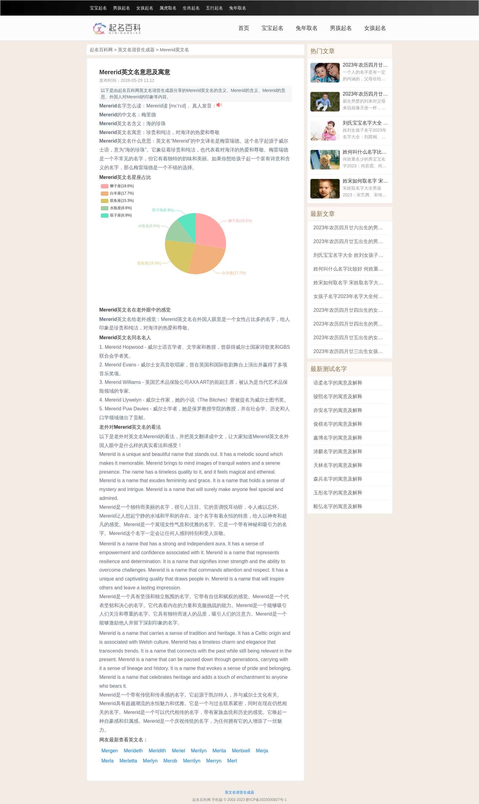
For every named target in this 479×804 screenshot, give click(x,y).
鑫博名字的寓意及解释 (337, 437)
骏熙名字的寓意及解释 (337, 396)
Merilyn (199, 750)
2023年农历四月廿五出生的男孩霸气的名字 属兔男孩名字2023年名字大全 (366, 93)
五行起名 (214, 8)
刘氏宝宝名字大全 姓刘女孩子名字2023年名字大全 (366, 123)
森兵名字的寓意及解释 (337, 479)
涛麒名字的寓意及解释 (337, 451)
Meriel (178, 750)
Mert (232, 760)
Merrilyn (191, 760)
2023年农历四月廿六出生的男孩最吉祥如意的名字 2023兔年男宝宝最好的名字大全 (366, 64)
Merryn (213, 760)
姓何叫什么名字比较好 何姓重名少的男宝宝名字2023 (366, 152)
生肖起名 (191, 8)
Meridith (157, 750)
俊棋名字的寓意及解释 (337, 424)
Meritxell (241, 750)
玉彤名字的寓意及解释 (337, 492)
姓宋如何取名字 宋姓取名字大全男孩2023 (366, 181)
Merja (262, 750)
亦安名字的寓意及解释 (337, 410)
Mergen (109, 750)
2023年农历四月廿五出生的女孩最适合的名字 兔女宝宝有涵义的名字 (349, 337)
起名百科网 (101, 49)
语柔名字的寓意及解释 (337, 382)
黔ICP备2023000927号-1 (266, 800)
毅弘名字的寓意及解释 (337, 506)
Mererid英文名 (174, 49)
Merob (170, 760)
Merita (219, 750)
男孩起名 (121, 8)
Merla (107, 760)
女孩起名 (144, 8)
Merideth (133, 750)
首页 (243, 28)
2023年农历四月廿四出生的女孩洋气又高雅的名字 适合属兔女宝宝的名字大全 (349, 310)
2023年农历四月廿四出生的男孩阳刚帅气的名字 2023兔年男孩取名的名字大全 (349, 323)
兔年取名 (237, 8)
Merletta (128, 760)
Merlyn (150, 760)
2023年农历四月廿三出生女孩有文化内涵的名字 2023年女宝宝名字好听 (349, 351)
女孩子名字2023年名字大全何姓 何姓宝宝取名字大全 (349, 296)
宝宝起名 (98, 8)
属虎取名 (168, 8)
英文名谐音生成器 (136, 49)
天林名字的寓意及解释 (337, 465)
